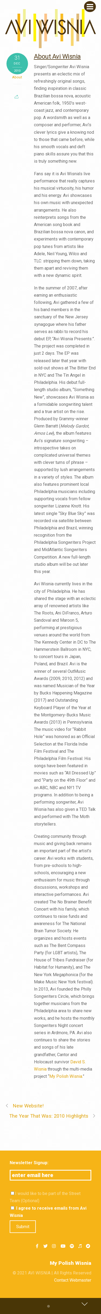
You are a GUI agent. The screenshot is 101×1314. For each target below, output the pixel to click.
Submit (22, 1226)
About (17, 77)
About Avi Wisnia (57, 56)
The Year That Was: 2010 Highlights (52, 1116)
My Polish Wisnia (65, 1076)
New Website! (24, 1105)
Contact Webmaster (72, 1280)
